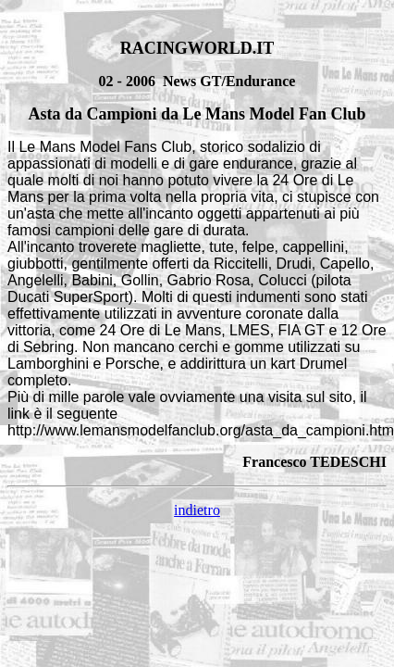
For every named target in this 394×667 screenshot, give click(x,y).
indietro (197, 510)
